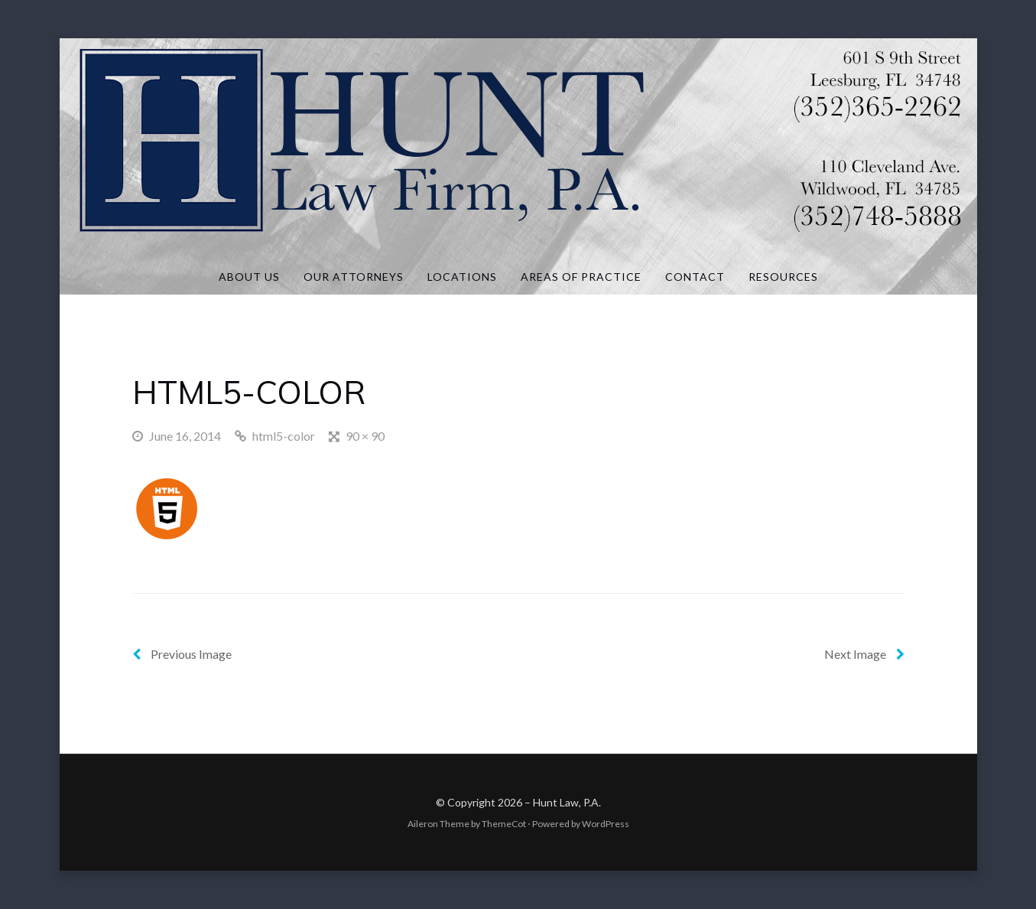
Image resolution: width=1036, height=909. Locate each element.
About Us (249, 276)
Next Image (864, 654)
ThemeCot (504, 823)
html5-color (283, 435)
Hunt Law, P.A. (567, 802)
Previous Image (182, 654)
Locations (462, 276)
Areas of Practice (581, 276)
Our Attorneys (354, 276)
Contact (695, 276)
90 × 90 (365, 435)
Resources (783, 276)
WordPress (605, 823)
